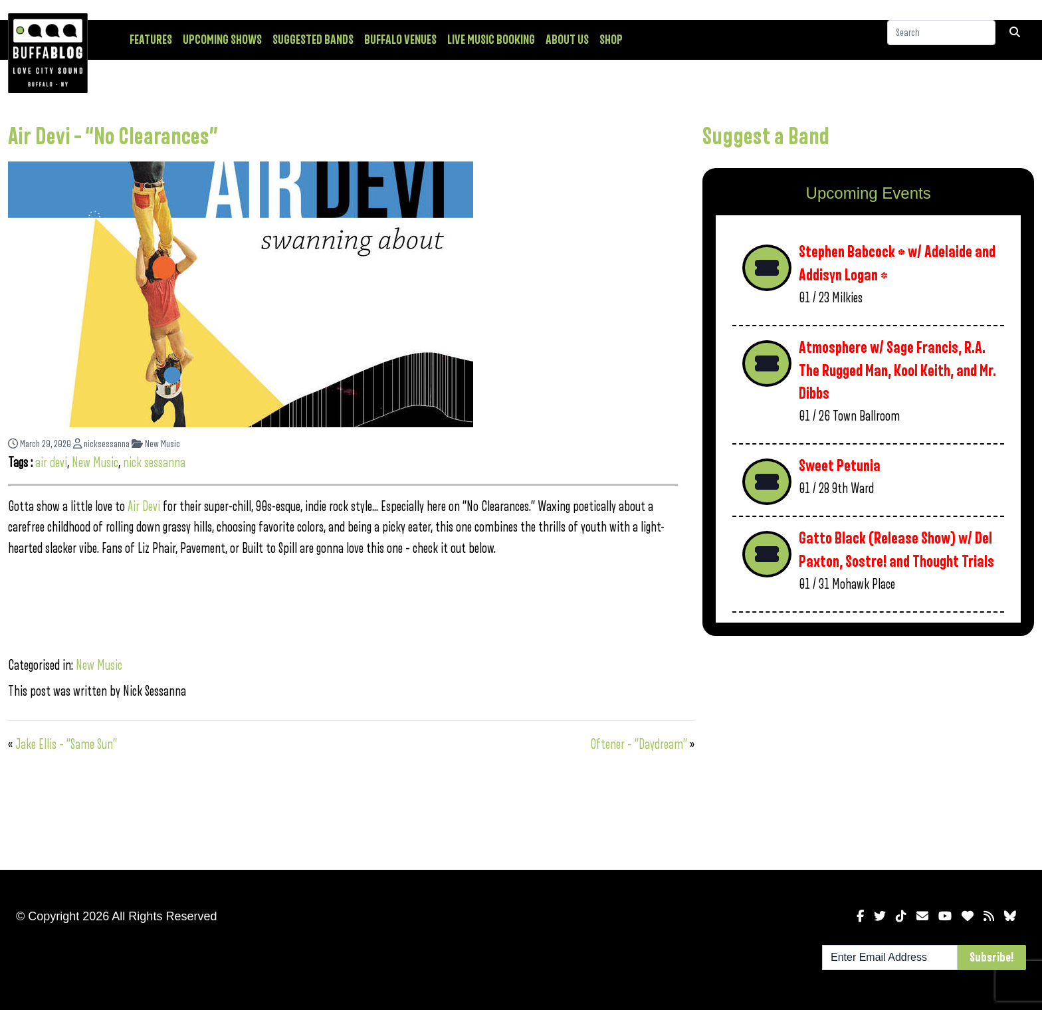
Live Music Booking (491, 40)
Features (151, 40)
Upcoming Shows (222, 40)
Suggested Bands (313, 40)
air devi (51, 463)
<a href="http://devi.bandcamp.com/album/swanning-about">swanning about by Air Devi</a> (343, 604)
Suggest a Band (765, 137)
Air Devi (144, 507)
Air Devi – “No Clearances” (113, 137)
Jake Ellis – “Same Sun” (66, 745)
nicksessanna (101, 444)
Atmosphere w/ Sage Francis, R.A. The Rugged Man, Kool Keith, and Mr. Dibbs (897, 371)
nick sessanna (154, 463)
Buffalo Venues (400, 40)
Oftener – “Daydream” (638, 745)
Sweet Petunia (840, 466)
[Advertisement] (868, 750)
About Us (567, 40)
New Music (156, 444)
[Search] (941, 39)
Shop (611, 40)
